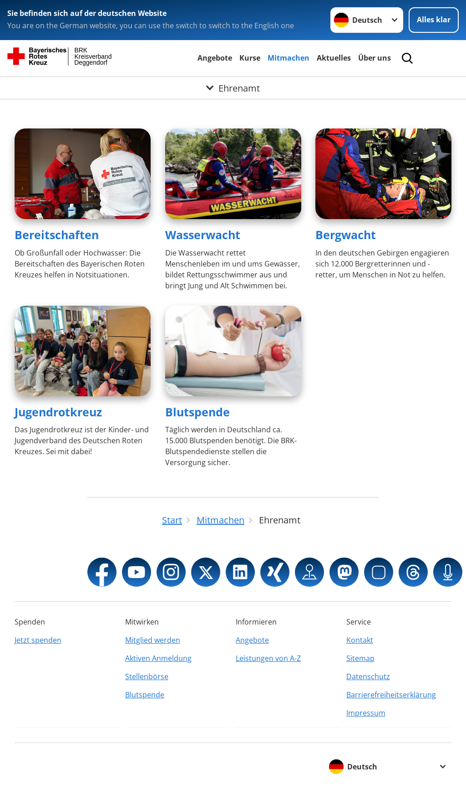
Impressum (365, 713)
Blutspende (197, 412)
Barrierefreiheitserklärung (391, 695)
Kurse (249, 58)
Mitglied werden (152, 640)
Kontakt (359, 640)
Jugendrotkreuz (58, 412)
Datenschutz (368, 676)
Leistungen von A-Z (268, 658)
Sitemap (360, 658)
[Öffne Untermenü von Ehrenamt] (233, 88)
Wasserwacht (202, 234)
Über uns (374, 58)
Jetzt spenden (38, 640)
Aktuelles (334, 58)
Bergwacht (345, 234)
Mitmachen (288, 58)
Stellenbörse (146, 676)
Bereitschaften (57, 234)
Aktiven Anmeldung (158, 658)
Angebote (215, 58)
